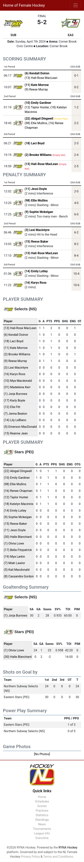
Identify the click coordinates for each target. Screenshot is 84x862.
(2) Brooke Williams (17, 354)
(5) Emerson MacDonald (20, 427)
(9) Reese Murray (36, 89)
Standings (42, 820)
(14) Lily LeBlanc (15, 420)
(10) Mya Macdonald (18, 381)
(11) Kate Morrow (16, 348)
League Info (42, 833)
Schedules (42, 801)
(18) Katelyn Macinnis (18, 504)
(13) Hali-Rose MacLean (41, 78)
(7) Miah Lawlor (14, 563)
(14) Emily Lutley (36, 271)
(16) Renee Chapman (18, 491)
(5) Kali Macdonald (16, 569)
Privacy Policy (30, 856)
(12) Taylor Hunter (37, 107)
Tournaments (42, 829)
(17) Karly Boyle (14, 400)
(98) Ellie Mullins (36, 123)
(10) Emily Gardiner (17, 477)
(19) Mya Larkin (14, 556)
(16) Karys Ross (35, 282)
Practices (42, 810)
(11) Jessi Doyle (36, 189)
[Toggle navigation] (75, 5)
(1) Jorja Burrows (15, 394)
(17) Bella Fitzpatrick (18, 550)
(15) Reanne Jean (16, 433)
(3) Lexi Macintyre (37, 230)
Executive (42, 838)
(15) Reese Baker (36, 241)
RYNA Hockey (68, 847)
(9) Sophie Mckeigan (39, 212)
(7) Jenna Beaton (15, 413)
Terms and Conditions (58, 856)
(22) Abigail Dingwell (18, 471)
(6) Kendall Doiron (16, 335)
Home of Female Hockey (24, 5)
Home (42, 797)
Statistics (42, 815)
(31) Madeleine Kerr (17, 387)
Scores (42, 806)
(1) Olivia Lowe (14, 543)
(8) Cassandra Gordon (19, 576)
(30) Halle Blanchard (18, 537)
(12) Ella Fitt (12, 407)
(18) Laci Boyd (13, 341)
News (42, 824)
